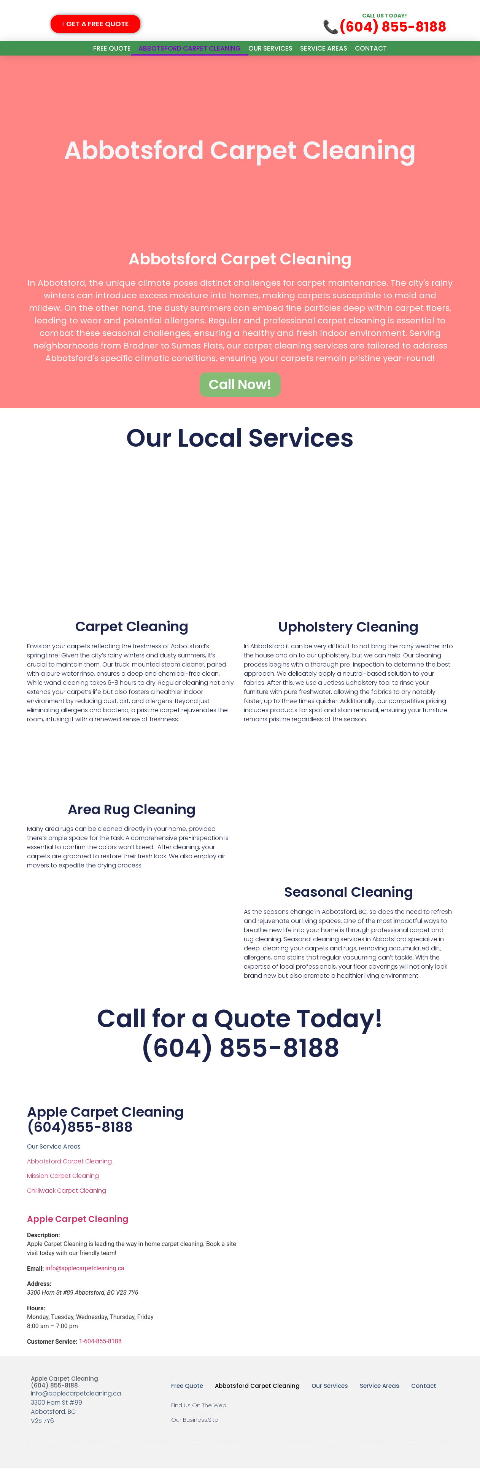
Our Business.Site (194, 1435)
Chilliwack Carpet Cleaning (66, 1205)
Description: (43, 1251)
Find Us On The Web (198, 1420)
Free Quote (112, 48)
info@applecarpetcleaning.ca (84, 1283)
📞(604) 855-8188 (385, 27)
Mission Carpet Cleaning (63, 1191)
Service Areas (323, 48)
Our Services (270, 48)
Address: (39, 1299)
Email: (35, 1284)
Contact (371, 48)
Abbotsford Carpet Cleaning (189, 48)
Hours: (36, 1324)
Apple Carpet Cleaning (78, 1234)
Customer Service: (52, 1357)
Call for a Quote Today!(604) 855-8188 (240, 1048)
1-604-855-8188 (100, 1356)
